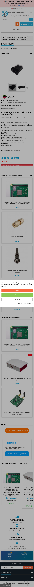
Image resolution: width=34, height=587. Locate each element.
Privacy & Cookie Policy (25, 303)
